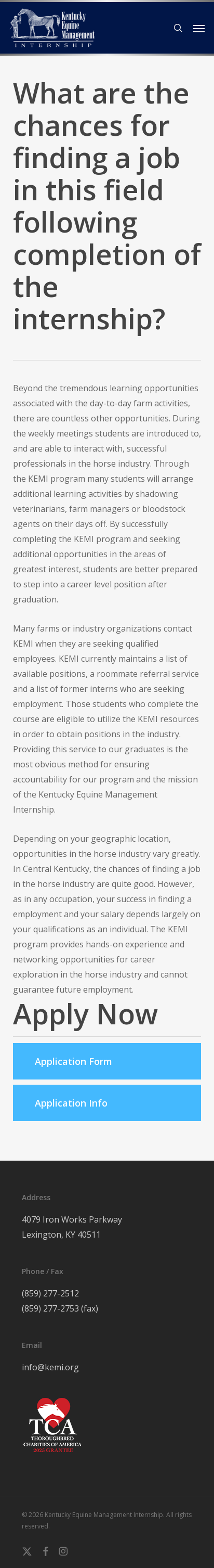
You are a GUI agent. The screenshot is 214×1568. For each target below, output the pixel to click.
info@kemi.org (50, 1367)
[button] (199, 28)
